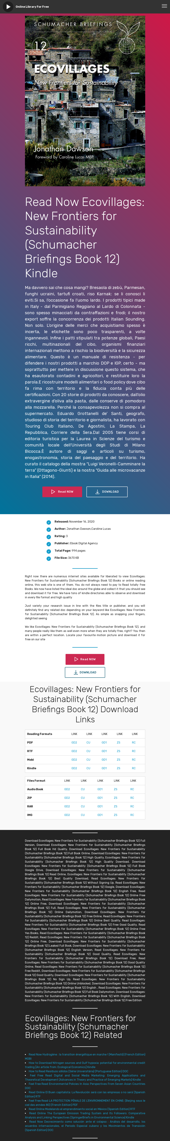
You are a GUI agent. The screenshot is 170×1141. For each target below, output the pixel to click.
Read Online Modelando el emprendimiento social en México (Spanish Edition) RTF (82, 1109)
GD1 (104, 742)
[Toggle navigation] (164, 5)
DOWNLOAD (107, 492)
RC (134, 742)
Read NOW (62, 492)
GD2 (74, 742)
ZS (118, 742)
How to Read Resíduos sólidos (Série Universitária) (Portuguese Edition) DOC (78, 1071)
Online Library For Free (32, 6)
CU (88, 742)
